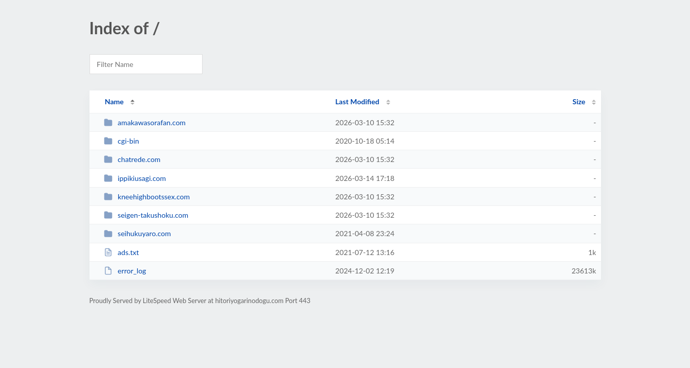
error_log (125, 270)
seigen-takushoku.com (146, 215)
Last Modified (358, 101)
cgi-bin (121, 140)
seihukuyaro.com (137, 233)
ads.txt (121, 252)
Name (114, 101)
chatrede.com (132, 159)
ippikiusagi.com (135, 178)
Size (578, 101)
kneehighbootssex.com (147, 196)
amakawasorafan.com (145, 122)
